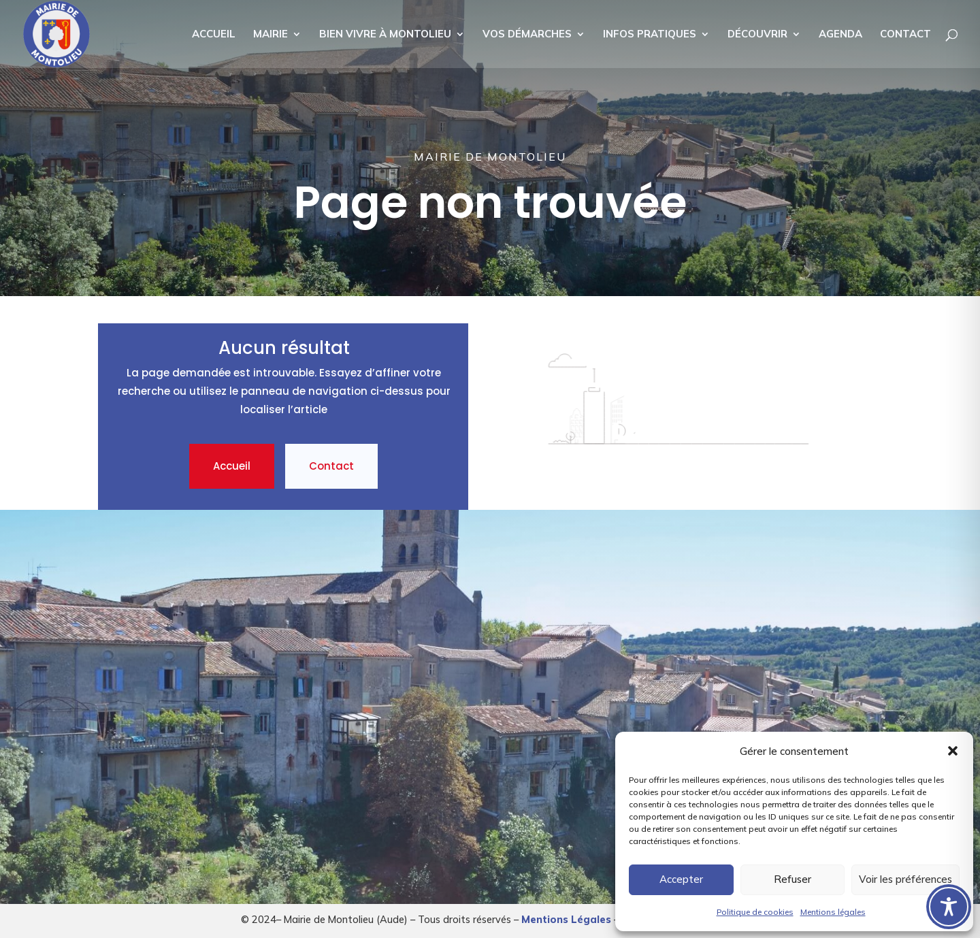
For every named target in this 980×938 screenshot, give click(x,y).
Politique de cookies (755, 912)
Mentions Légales (566, 919)
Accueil (231, 466)
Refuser (792, 879)
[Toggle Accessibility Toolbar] (949, 907)
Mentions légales (833, 912)
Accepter (681, 879)
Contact (331, 466)
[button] (953, 751)
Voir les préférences (905, 879)
